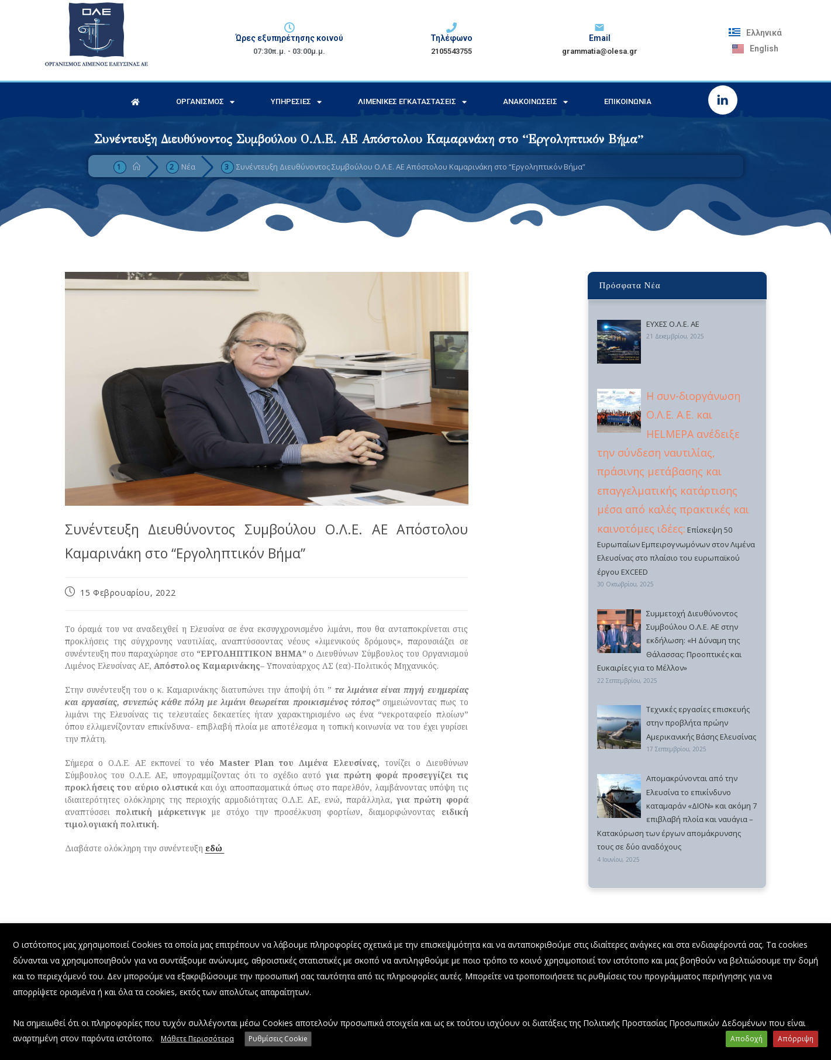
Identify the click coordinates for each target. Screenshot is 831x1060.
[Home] (136, 166)
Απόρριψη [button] (795, 1039)
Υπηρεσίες (296, 102)
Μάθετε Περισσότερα (197, 1039)
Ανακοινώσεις (535, 102)
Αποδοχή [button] (746, 1039)
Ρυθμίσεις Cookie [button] (278, 1039)
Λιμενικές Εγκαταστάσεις (412, 102)
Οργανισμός (205, 102)
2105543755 (451, 51)
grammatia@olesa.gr (599, 51)
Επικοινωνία (627, 101)
